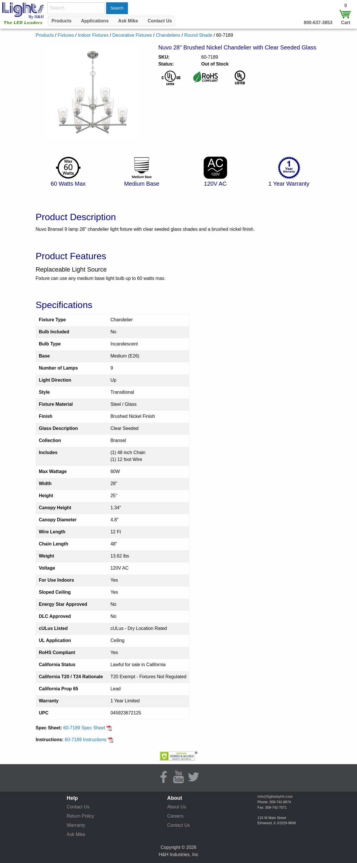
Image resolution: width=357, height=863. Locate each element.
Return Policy (80, 816)
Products (61, 20)
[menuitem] (61, 21)
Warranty (76, 825)
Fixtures (65, 35)
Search (117, 8)
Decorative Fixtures (132, 35)
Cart (345, 22)
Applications (95, 20)
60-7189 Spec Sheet (87, 727)
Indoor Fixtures (93, 35)
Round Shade (198, 35)
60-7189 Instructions (89, 739)
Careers (175, 816)
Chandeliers (168, 35)
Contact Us (160, 20)
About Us (176, 806)
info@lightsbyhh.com (275, 797)
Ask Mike (128, 20)
